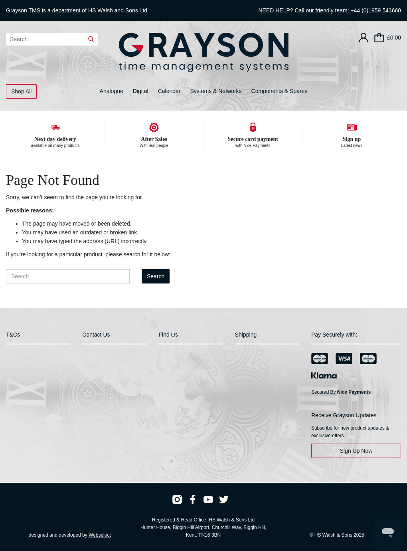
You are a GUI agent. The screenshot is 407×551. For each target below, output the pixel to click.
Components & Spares (279, 91)
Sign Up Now (356, 451)
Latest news (351, 145)
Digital (140, 91)
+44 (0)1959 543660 (376, 10)
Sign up (352, 139)
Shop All (21, 91)
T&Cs (13, 334)
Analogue (111, 91)
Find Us (168, 334)
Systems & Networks (215, 91)
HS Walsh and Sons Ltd (117, 10)
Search (155, 276)
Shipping (246, 334)
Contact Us (96, 334)
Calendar (169, 91)
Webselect (100, 535)
